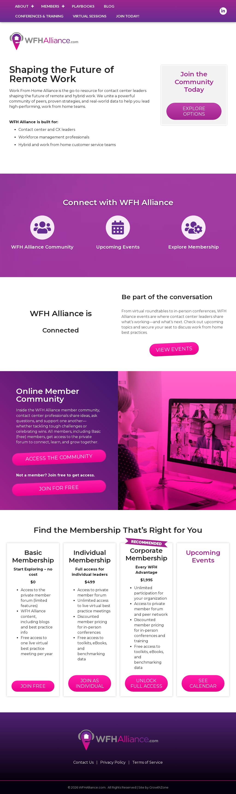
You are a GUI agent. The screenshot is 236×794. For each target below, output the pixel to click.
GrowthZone (158, 787)
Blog (109, 6)
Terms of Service (147, 762)
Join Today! (127, 16)
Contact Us (83, 762)
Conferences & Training (39, 16)
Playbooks (83, 6)
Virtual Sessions (89, 16)
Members (50, 6)
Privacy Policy (113, 762)
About (22, 6)
